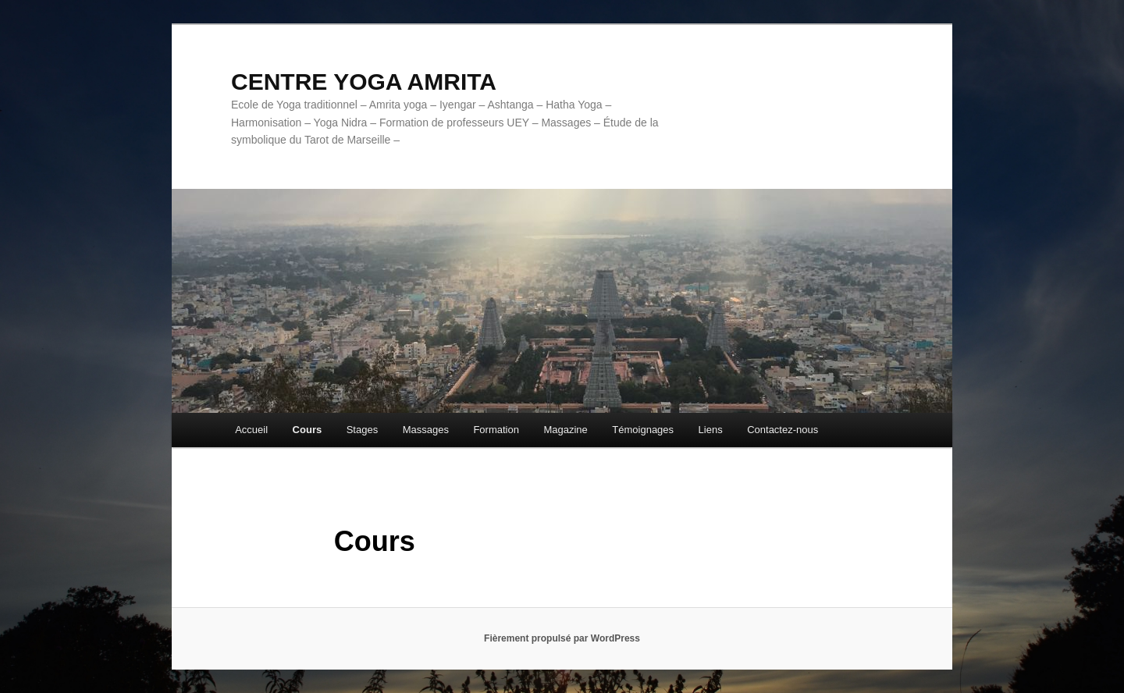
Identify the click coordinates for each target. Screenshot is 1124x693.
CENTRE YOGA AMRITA (363, 81)
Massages (426, 429)
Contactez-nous (782, 429)
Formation (496, 429)
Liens (711, 429)
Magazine (565, 429)
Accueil (251, 429)
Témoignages (643, 429)
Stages (362, 429)
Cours (307, 429)
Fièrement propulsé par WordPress (562, 638)
